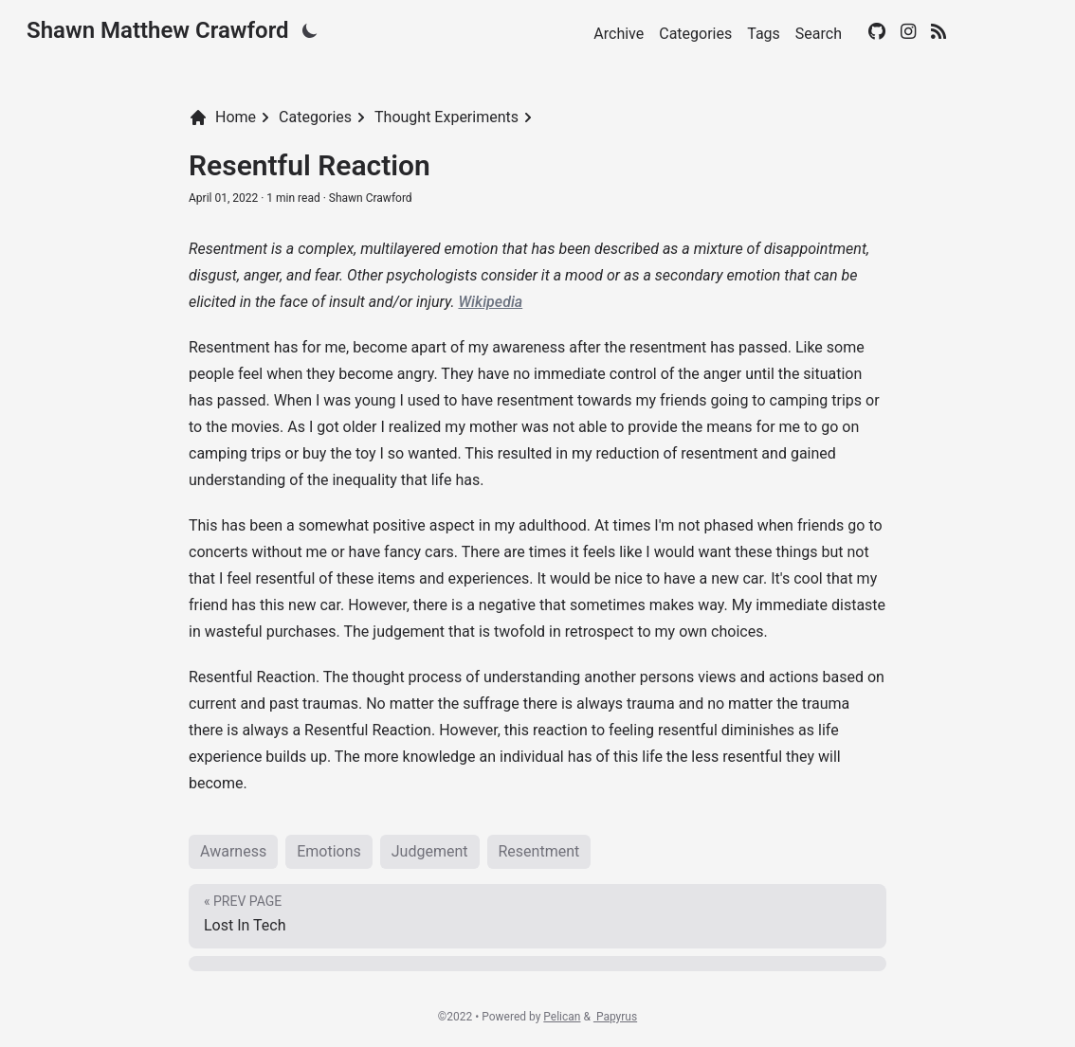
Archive (618, 34)
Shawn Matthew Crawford (158, 30)
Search (818, 34)
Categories (695, 34)
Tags (763, 34)
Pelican (561, 1016)
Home (222, 117)
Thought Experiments (446, 117)
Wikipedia (490, 302)
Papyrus (615, 1016)
